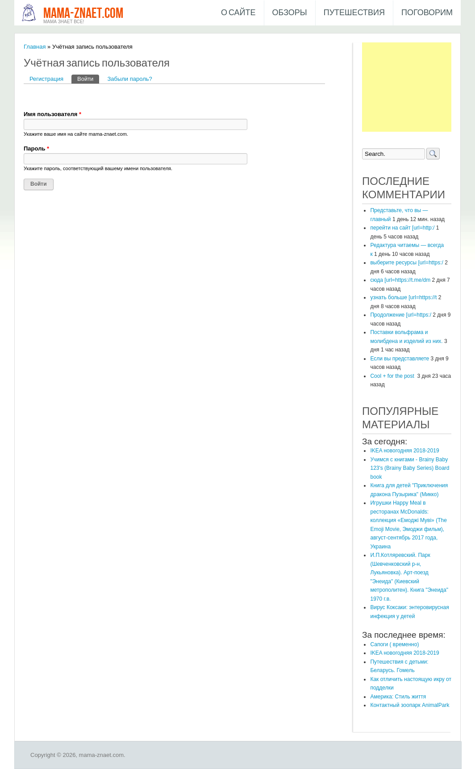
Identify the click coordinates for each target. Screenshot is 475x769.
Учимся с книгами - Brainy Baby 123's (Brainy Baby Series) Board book (409, 468)
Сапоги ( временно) (394, 644)
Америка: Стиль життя (398, 697)
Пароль (36, 148)
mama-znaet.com (83, 13)
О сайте (238, 12)
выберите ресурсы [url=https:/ (406, 262)
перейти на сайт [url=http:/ (402, 228)
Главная (35, 46)
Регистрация (46, 78)
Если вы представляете (399, 358)
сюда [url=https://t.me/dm (400, 280)
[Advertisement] (406, 87)
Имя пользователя (52, 114)
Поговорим (427, 12)
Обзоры (289, 12)
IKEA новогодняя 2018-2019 (404, 450)
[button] (31, 97)
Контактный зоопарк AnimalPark (409, 705)
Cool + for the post (393, 376)
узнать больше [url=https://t (403, 297)
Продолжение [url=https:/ (400, 315)
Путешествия (354, 12)
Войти (88, 78)
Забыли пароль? (129, 78)
